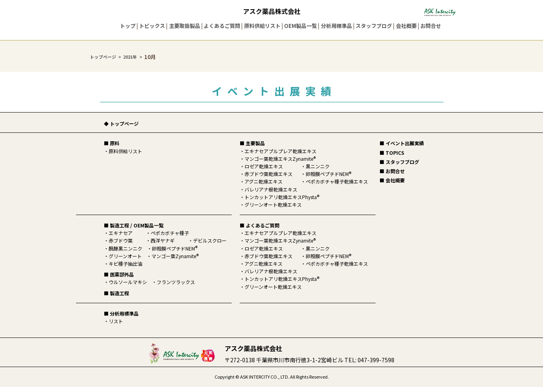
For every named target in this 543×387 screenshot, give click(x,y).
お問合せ (430, 26)
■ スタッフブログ (399, 161)
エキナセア (121, 232)
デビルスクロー (210, 240)
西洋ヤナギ (163, 240)
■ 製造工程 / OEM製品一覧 (133, 225)
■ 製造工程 (116, 293)
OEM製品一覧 (300, 26)
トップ (127, 26)
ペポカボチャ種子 (170, 232)
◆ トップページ (121, 123)
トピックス (152, 26)
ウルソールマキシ (128, 281)
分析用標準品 (336, 26)
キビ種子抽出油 (125, 263)
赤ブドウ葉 (121, 240)
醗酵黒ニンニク (125, 248)
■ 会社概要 (392, 180)
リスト (116, 321)
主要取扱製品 (184, 26)
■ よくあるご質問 (259, 225)
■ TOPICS (392, 152)
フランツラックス (176, 281)
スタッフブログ (374, 26)
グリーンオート (125, 256)
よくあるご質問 (222, 26)
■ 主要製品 (252, 143)
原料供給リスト (262, 26)
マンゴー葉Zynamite (175, 256)
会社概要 (406, 26)
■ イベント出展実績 (402, 143)
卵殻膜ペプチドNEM (174, 248)
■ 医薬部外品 (119, 274)
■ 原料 (111, 143)
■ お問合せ (392, 171)
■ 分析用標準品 (121, 313)
